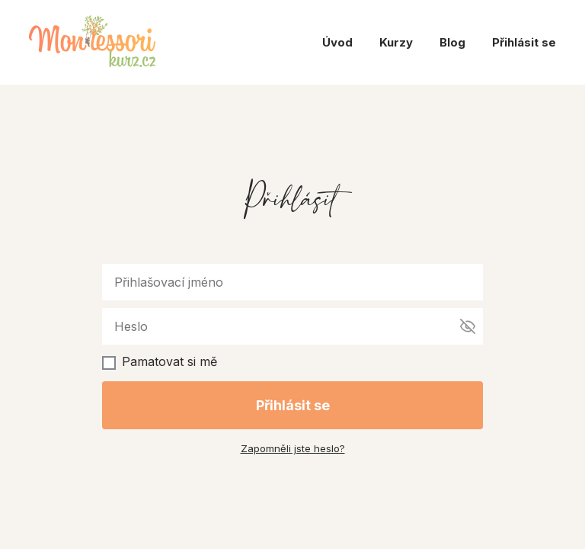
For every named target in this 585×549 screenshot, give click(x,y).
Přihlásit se (524, 42)
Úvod (337, 42)
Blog (452, 42)
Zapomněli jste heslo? (293, 448)
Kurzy (396, 42)
